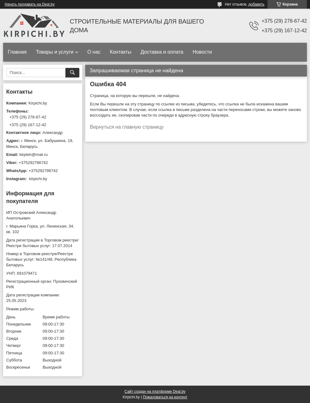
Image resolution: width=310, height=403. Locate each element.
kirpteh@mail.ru (34, 154)
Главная (17, 52)
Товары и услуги (54, 52)
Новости (202, 52)
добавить (256, 4)
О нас (94, 52)
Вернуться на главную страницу (127, 127)
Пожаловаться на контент (165, 397)
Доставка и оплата (161, 52)
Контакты (120, 52)
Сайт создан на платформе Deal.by (155, 391)
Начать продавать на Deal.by (30, 4)
